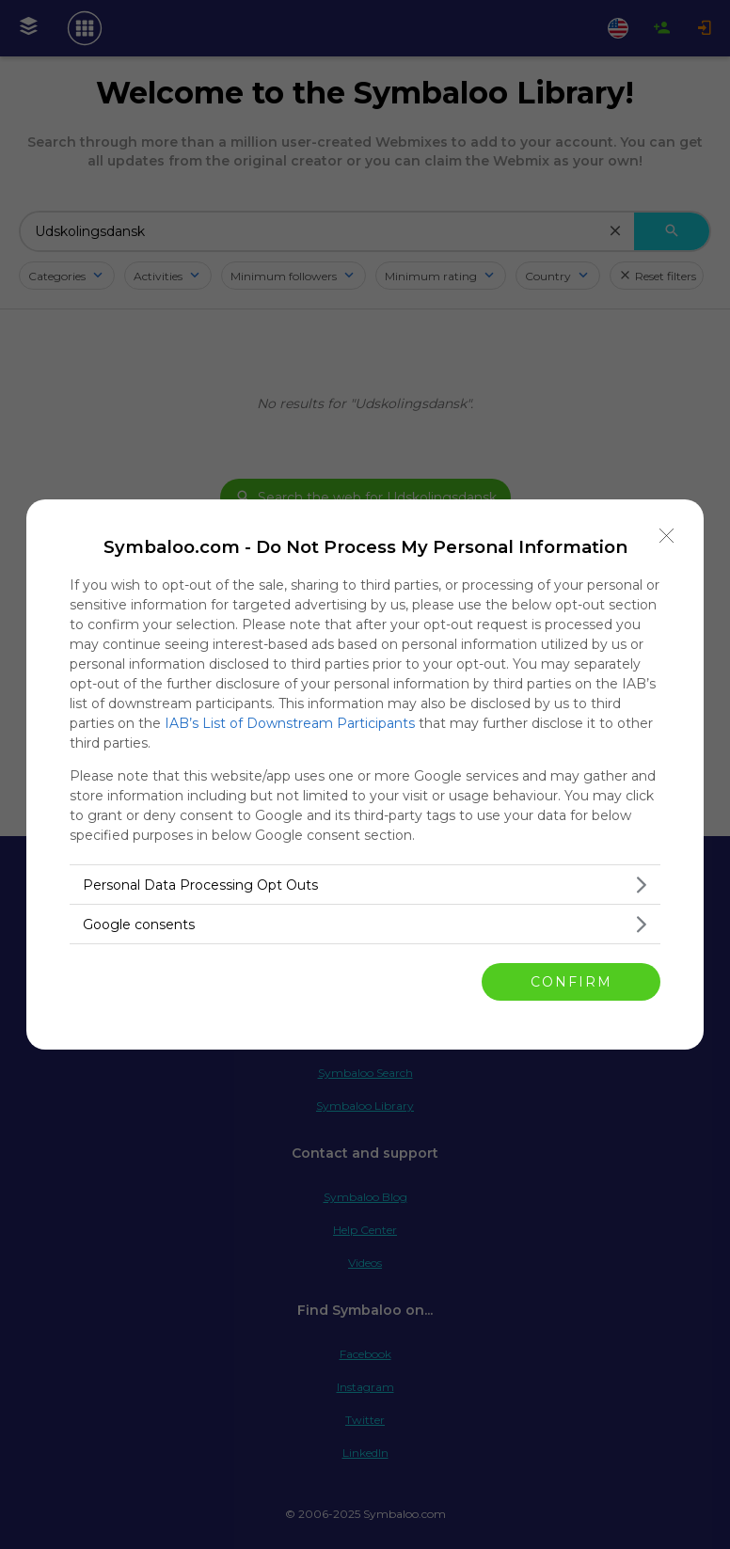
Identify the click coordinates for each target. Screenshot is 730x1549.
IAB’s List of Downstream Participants (290, 723)
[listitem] (365, 884)
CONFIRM (571, 980)
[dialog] (365, 774)
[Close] (667, 536)
